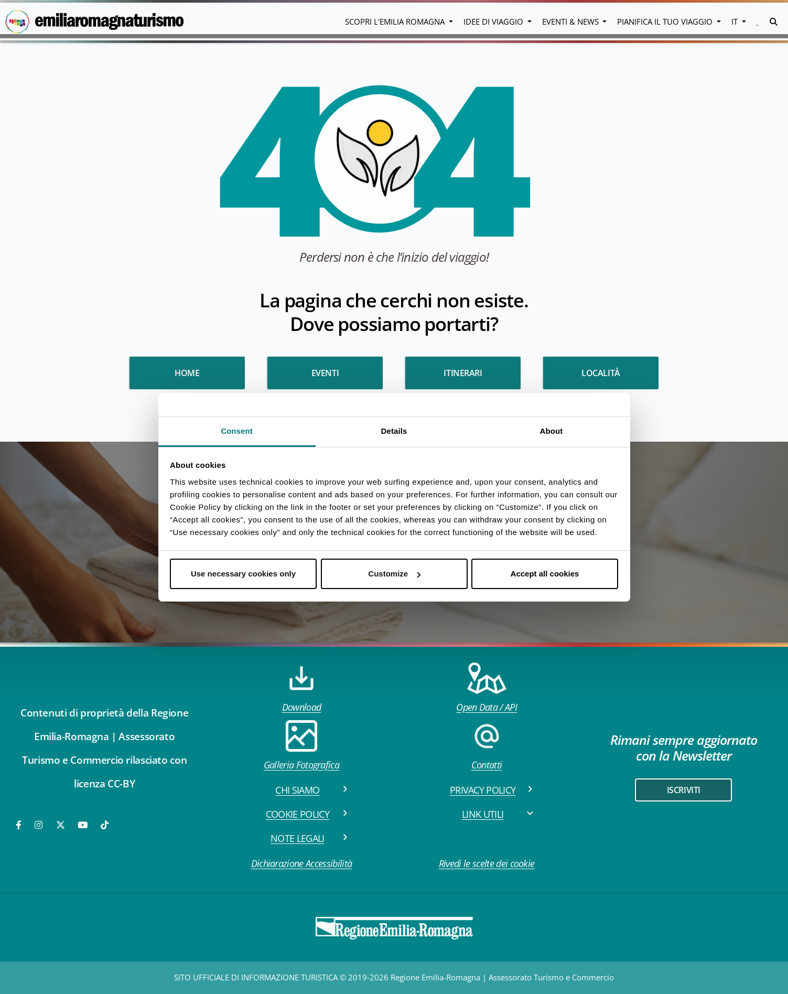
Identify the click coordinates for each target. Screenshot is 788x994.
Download (301, 687)
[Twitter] (60, 825)
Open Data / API (486, 687)
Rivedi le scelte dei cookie (487, 863)
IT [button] (735, 21)
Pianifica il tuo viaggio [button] (666, 21)
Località (600, 373)
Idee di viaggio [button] (494, 21)
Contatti (486, 745)
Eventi (325, 373)
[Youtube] (83, 825)
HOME (187, 373)
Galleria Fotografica (301, 745)
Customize (394, 573)
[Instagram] (39, 825)
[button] (758, 21)
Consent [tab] (237, 430)
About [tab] (551, 430)
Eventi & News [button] (571, 21)
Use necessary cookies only (243, 573)
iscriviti (683, 790)
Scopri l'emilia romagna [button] (396, 21)
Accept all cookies (545, 573)
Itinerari (463, 373)
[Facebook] (19, 825)
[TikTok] (105, 825)
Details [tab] (394, 430)
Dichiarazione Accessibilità (301, 863)
